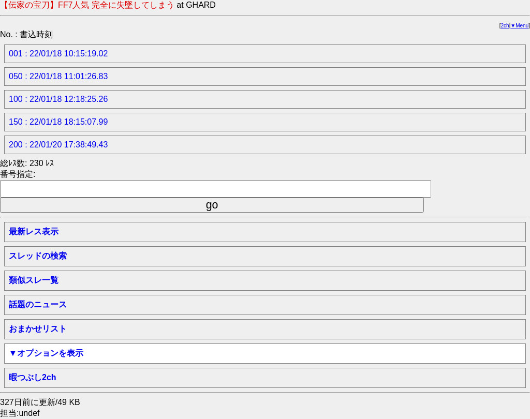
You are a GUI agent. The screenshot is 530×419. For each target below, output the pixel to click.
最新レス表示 (33, 231)
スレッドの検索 (38, 255)
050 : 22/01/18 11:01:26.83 (58, 76)
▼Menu (519, 25)
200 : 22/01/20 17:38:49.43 (58, 144)
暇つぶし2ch (32, 377)
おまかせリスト (38, 328)
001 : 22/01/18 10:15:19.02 (58, 53)
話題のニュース (38, 304)
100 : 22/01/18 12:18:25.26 (58, 99)
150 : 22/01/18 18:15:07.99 (58, 121)
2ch (505, 25)
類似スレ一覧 (33, 280)
